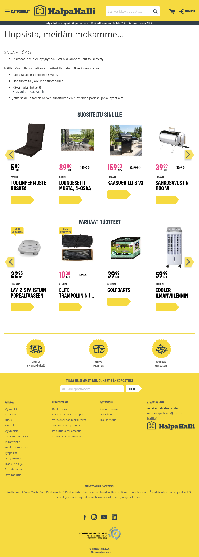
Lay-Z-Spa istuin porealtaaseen (28, 292)
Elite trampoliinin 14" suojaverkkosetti (77, 298)
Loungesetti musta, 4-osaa (75, 185)
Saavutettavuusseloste (66, 436)
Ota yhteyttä (13, 458)
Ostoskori (106, 414)
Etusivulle (19, 92)
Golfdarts (118, 290)
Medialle (10, 425)
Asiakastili (37, 92)
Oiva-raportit (13, 475)
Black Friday (59, 409)
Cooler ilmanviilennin (172, 292)
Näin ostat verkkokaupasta (69, 414)
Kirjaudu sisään (109, 409)
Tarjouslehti (12, 414)
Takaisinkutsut (14, 469)
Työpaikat (11, 453)
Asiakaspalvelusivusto (162, 408)
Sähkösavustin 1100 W (172, 185)
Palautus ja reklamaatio (66, 431)
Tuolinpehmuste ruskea (28, 185)
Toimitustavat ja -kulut (66, 425)
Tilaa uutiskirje (14, 464)
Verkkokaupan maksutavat (69, 420)
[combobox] (133, 11)
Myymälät (11, 409)
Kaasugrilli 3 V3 (125, 182)
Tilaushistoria (108, 420)
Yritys (8, 420)
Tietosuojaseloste (101, 552)
